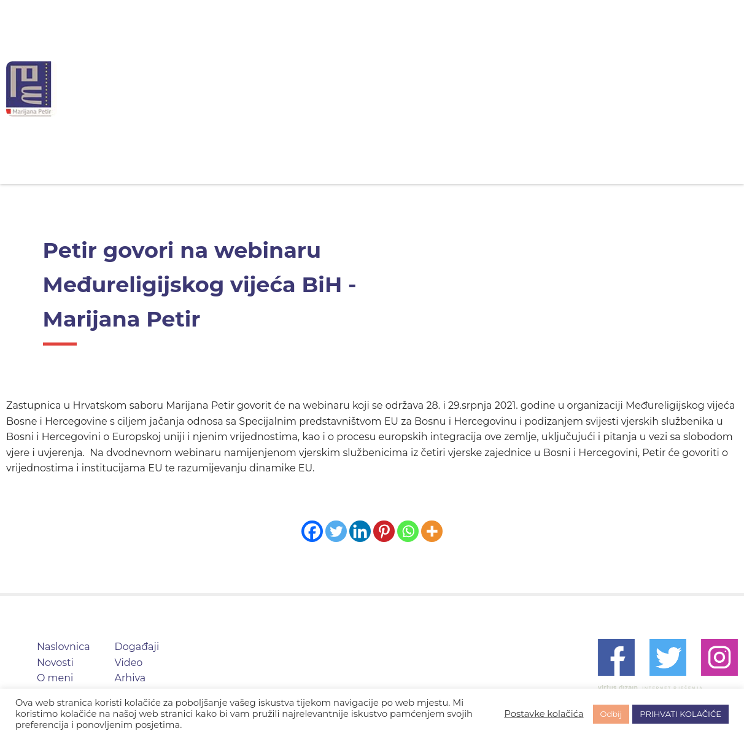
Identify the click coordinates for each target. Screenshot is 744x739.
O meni (393, 89)
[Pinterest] (384, 531)
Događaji (465, 89)
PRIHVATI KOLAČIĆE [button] (680, 714)
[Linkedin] (360, 531)
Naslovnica (247, 89)
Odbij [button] (611, 714)
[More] (432, 531)
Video (533, 89)
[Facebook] (312, 531)
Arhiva (595, 89)
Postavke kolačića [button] (543, 713)
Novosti (325, 89)
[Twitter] (336, 531)
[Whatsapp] (408, 531)
